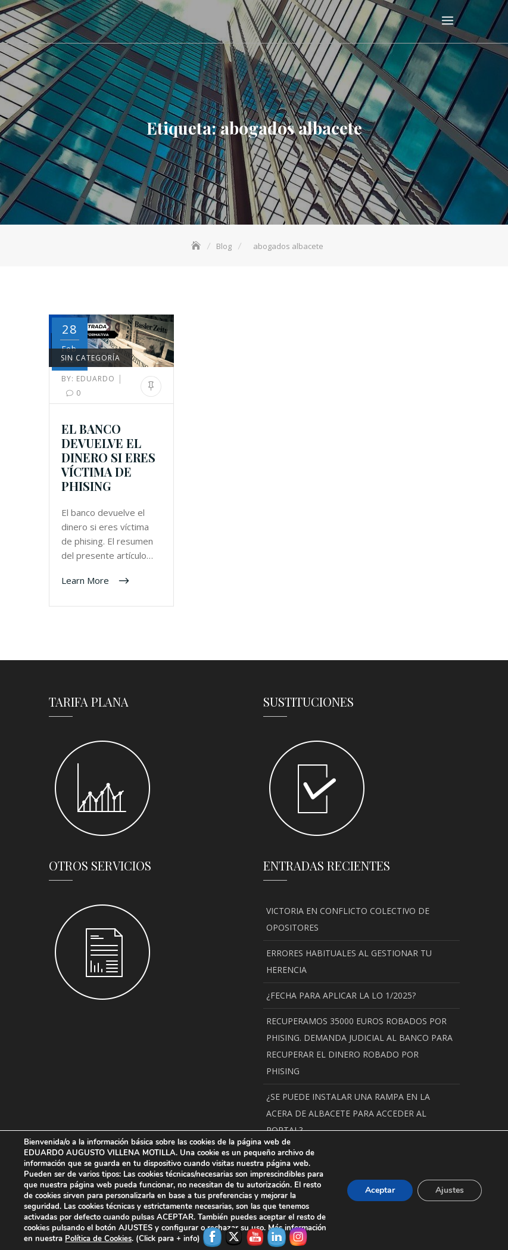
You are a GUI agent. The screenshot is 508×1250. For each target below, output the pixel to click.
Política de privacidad (324, 1223)
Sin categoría (90, 358)
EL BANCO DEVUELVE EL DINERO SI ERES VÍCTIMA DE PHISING (108, 457)
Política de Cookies (235, 1223)
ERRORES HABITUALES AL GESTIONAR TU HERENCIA (349, 961)
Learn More (86, 580)
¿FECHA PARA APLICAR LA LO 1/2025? (341, 995)
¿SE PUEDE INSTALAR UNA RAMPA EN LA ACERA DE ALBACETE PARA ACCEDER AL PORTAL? (348, 1113)
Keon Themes (371, 1208)
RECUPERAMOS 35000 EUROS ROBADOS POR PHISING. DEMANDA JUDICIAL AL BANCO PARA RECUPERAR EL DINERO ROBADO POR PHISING (359, 1046)
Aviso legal (166, 1223)
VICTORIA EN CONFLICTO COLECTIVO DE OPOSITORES (347, 919)
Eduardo (89, 379)
